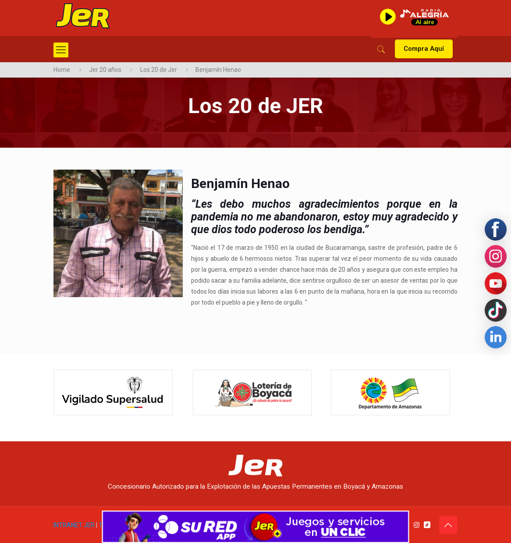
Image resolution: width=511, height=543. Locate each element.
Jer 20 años (105, 69)
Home (61, 69)
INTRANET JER (74, 525)
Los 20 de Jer (158, 69)
